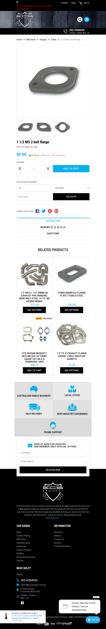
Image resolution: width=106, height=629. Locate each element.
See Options (34, 310)
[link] (18, 2)
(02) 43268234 (76, 29)
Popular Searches (62, 546)
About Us (58, 532)
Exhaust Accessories (26, 557)
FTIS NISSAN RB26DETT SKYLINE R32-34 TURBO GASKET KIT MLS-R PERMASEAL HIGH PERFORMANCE (34, 359)
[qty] (34, 168)
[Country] (71, 187)
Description (53, 221)
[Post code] (34, 196)
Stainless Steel (23, 543)
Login (73, 3)
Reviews (53, 227)
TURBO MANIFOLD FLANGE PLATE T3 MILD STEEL (72, 294)
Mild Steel (21, 539)
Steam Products (24, 550)
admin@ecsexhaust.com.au (33, 585)
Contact (64, 3)
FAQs (19, 532)
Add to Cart (71, 168)
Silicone (20, 560)
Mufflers (20, 553)
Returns (57, 543)
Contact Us (59, 539)
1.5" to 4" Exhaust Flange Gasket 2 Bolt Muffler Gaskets (72, 356)
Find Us (20, 574)
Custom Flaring (23, 536)
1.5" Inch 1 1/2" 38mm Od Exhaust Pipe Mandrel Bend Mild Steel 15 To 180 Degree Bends (34, 297)
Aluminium (21, 546)
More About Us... (53, 518)
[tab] (53, 221)
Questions (53, 233)
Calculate (71, 196)
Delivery (57, 536)
